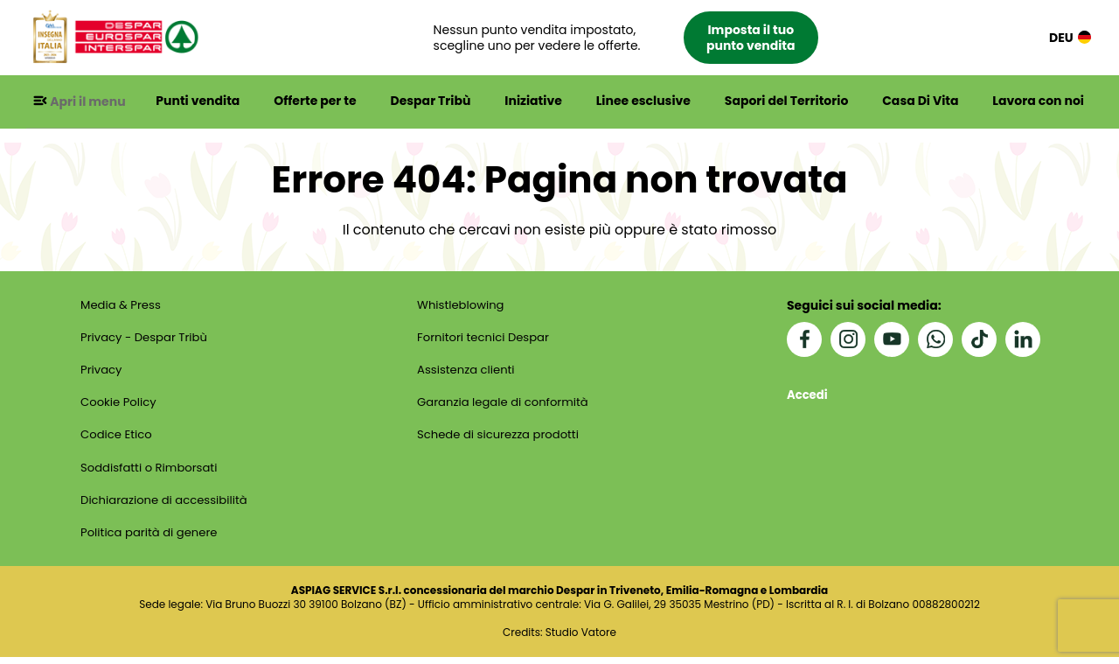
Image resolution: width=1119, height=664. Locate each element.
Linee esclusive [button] (645, 101)
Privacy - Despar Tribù (146, 339)
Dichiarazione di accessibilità (167, 505)
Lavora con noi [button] (1038, 101)
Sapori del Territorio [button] (788, 101)
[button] (633, 38)
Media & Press (121, 306)
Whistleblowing (461, 306)
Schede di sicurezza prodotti (501, 439)
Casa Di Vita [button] (921, 101)
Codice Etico (117, 439)
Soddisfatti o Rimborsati (151, 472)
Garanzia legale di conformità (506, 406)
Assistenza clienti (467, 372)
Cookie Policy (119, 406)
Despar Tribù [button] (434, 101)
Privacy (100, 372)
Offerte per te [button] (320, 101)
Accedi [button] (809, 395)
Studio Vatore (581, 640)
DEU (1070, 38)
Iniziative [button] (536, 101)
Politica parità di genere (151, 539)
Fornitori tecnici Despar (485, 339)
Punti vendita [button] (203, 101)
